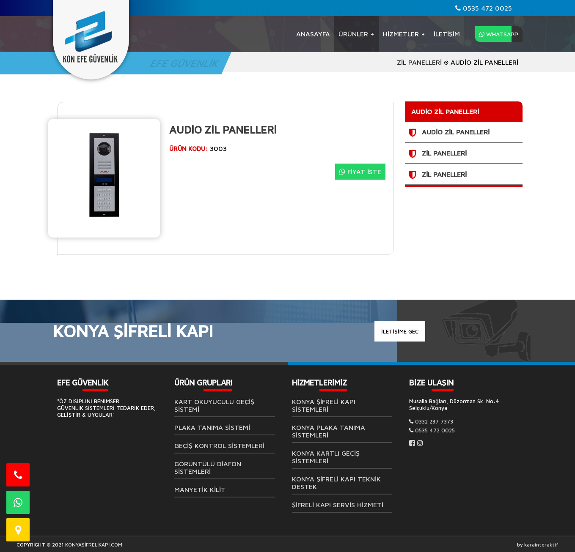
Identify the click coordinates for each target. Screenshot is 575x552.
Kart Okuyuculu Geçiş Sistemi (214, 405)
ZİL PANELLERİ (419, 62)
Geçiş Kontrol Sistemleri (219, 445)
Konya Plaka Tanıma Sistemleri (328, 431)
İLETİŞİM (447, 34)
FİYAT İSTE (360, 171)
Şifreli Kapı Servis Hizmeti (337, 504)
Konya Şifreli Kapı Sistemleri (323, 405)
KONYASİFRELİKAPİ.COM (93, 544)
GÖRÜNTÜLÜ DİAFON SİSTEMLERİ (207, 467)
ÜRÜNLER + (356, 34)
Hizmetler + (404, 34)
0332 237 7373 (434, 421)
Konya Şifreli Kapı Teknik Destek (336, 482)
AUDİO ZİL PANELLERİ (456, 132)
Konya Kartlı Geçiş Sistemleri (326, 457)
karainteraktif (541, 544)
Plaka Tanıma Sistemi (212, 427)
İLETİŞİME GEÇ (399, 331)
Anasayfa (313, 34)
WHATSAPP (498, 34)
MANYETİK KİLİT (200, 489)
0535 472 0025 (483, 8)
